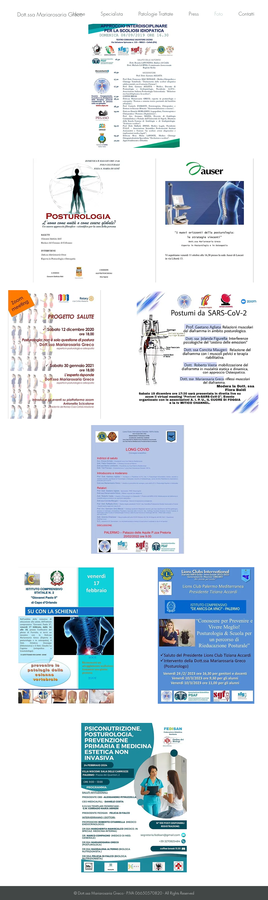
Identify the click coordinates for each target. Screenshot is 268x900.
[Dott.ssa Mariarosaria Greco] (50, 14)
